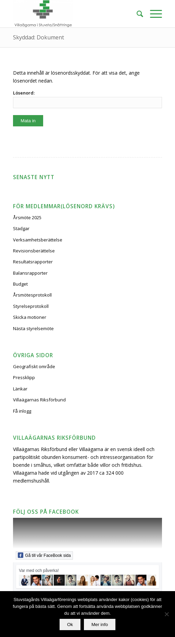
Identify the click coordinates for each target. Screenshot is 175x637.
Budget (20, 284)
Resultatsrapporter (33, 262)
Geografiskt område (34, 366)
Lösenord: (87, 99)
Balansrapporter (30, 273)
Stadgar (21, 228)
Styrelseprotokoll (31, 306)
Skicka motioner (29, 317)
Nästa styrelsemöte (33, 328)
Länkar (20, 389)
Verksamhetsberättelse (37, 240)
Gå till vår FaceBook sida (44, 555)
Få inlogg (22, 411)
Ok (70, 624)
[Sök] (136, 13)
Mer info (99, 624)
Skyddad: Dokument (38, 37)
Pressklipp (24, 377)
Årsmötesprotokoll (32, 295)
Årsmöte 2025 (27, 217)
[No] (166, 614)
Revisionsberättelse (34, 251)
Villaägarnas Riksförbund (39, 400)
